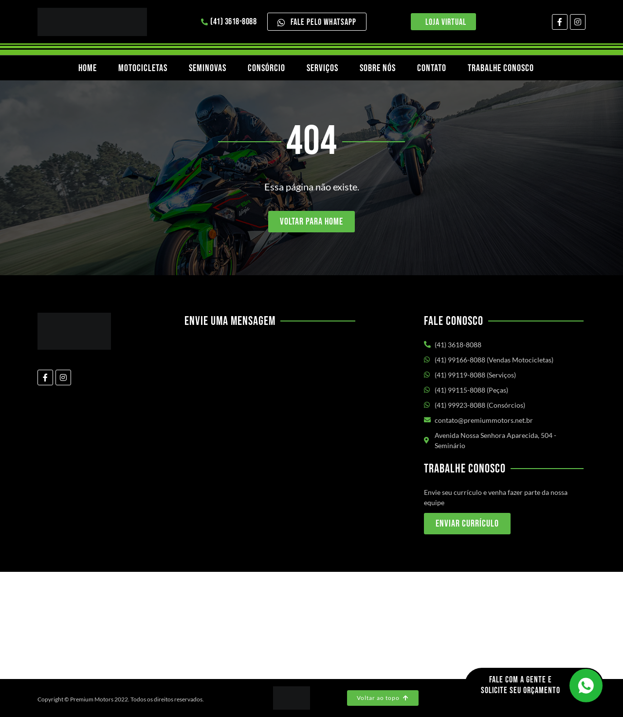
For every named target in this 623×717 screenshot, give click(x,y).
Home (87, 68)
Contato (431, 68)
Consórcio (266, 68)
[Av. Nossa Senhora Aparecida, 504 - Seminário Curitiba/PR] (311, 625)
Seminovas (207, 68)
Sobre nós (378, 68)
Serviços (322, 68)
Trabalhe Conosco (501, 68)
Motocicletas (142, 68)
